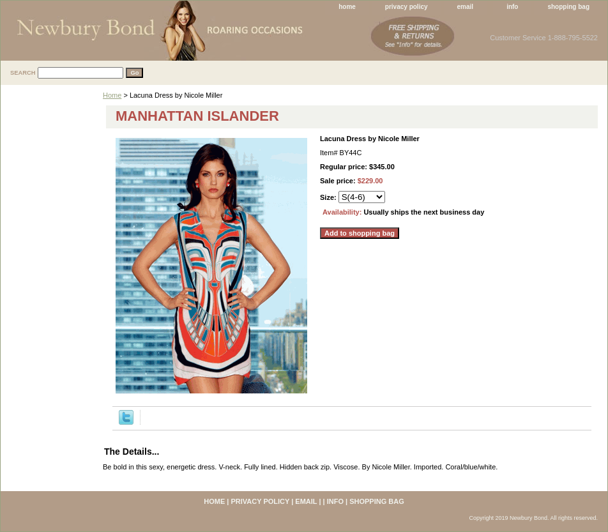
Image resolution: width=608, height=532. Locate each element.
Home (112, 95)
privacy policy (406, 6)
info (512, 6)
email (465, 6)
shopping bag (568, 6)
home (347, 6)
